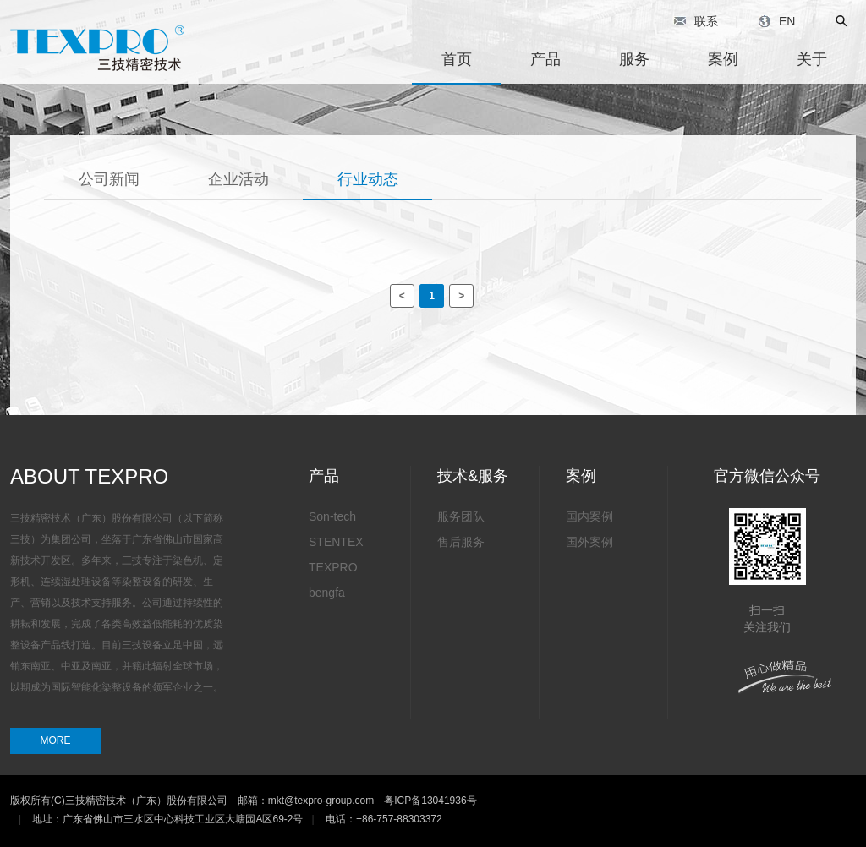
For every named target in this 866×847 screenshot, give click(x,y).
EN (777, 21)
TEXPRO (333, 567)
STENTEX (336, 542)
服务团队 (461, 516)
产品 (545, 59)
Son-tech (332, 516)
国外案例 (589, 542)
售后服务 (461, 542)
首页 (456, 59)
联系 (695, 21)
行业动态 (367, 179)
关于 (812, 59)
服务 (634, 59)
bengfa (327, 592)
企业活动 (238, 179)
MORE (56, 740)
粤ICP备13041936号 (430, 800)
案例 (723, 59)
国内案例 (589, 516)
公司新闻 (109, 179)
